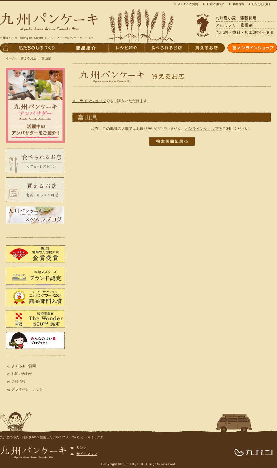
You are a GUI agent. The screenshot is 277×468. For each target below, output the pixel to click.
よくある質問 (187, 3)
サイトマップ (86, 454)
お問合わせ (215, 3)
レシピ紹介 (126, 48)
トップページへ (5, 48)
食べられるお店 (166, 48)
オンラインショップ (89, 101)
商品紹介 (86, 48)
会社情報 (18, 381)
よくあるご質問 (24, 366)
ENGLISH (258, 3)
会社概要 (236, 3)
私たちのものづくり (37, 48)
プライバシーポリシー (29, 389)
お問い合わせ (22, 374)
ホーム (10, 58)
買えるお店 (28, 58)
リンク (81, 447)
